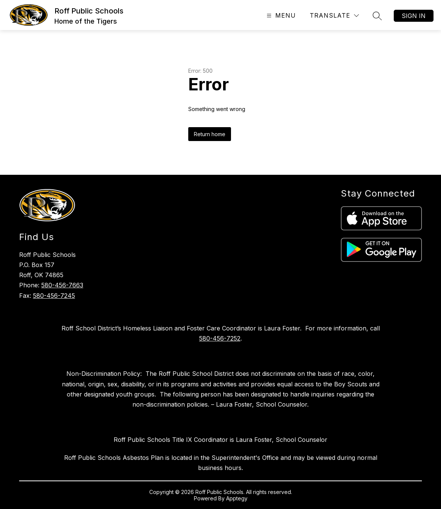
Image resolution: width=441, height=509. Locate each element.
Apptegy (237, 498)
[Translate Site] (334, 15)
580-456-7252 (219, 338)
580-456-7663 (62, 285)
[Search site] (377, 15)
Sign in (414, 16)
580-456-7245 (54, 295)
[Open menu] (280, 15)
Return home (209, 134)
